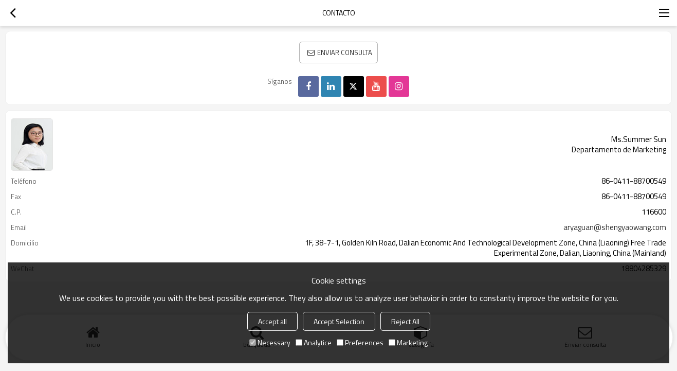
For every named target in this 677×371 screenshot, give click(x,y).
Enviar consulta (344, 52)
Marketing (408, 342)
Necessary (269, 342)
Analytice (314, 342)
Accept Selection (339, 321)
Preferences (360, 342)
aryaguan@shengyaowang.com (614, 227)
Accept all (272, 321)
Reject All (405, 321)
